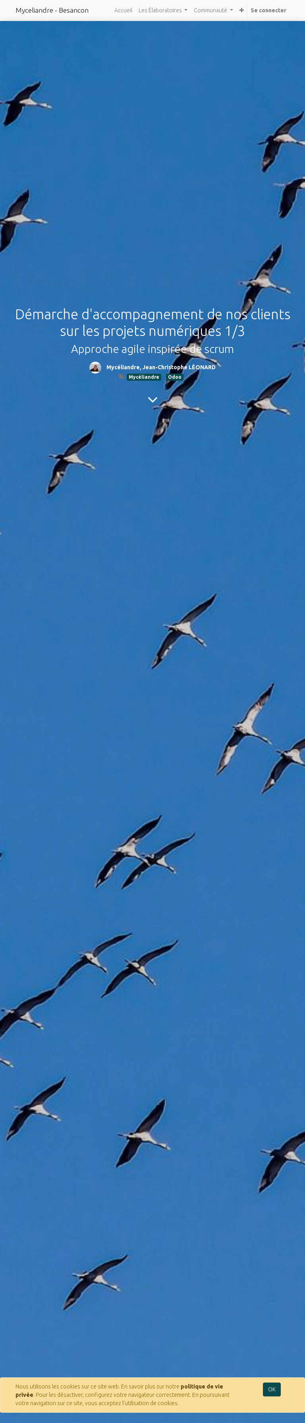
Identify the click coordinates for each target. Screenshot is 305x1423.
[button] (241, 10)
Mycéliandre (144, 377)
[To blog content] (152, 399)
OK (272, 1389)
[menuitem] (123, 10)
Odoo (174, 377)
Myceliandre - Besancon (52, 10)
